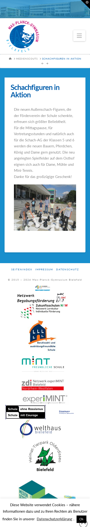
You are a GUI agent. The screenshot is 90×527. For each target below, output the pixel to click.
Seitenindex (21, 269)
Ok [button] (81, 519)
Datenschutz (67, 269)
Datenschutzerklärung (54, 519)
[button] (79, 35)
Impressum (44, 269)
